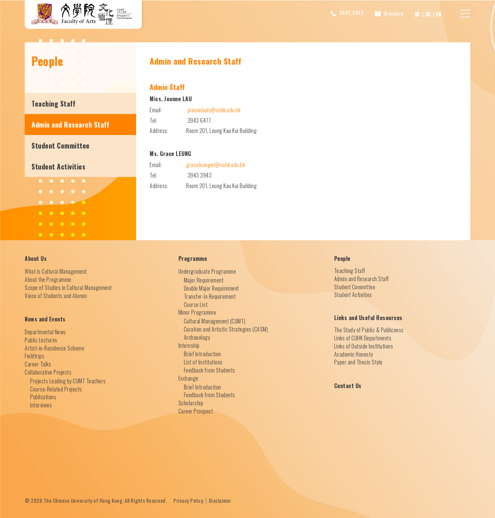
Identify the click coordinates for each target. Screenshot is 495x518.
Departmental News (45, 332)
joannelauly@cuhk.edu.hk (214, 110)
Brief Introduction (202, 354)
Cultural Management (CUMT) (214, 321)
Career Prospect (195, 411)
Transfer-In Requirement (210, 296)
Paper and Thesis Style (358, 362)
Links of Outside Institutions (363, 346)
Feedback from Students (209, 370)
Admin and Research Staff (70, 124)
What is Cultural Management (56, 271)
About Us (36, 258)
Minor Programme (197, 312)
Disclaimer (220, 500)
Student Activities (58, 166)
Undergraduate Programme (207, 271)
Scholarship (190, 403)
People (342, 258)
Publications (43, 397)
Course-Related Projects (56, 389)
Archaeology (197, 337)
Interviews (41, 405)
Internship (189, 345)
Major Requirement (204, 280)
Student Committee (60, 145)
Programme (192, 258)
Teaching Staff (53, 103)
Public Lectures (41, 340)
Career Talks (38, 364)
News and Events (45, 318)
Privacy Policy (188, 500)
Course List (196, 304)
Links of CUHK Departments (363, 338)
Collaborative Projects (48, 372)
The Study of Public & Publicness (369, 329)
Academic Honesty (353, 354)
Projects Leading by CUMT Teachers (68, 381)
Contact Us (348, 385)
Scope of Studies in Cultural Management (68, 287)
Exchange (188, 378)
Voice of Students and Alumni (56, 295)
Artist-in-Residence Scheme (54, 348)
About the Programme (48, 279)
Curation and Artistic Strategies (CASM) (226, 329)
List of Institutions (203, 362)
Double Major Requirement (211, 288)
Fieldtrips (34, 356)
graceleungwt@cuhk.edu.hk (215, 164)
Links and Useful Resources (368, 317)
